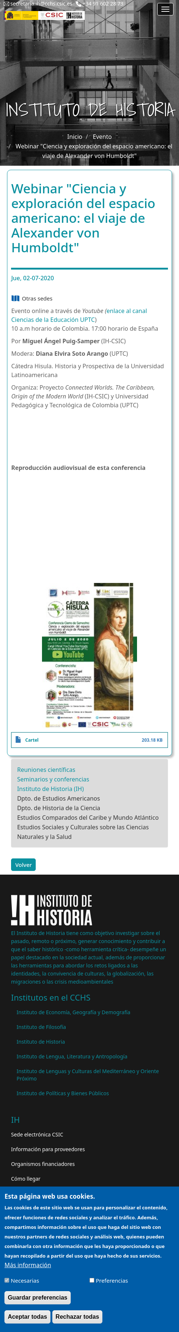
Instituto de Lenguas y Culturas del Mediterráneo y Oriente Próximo (88, 1075)
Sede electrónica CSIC (37, 1134)
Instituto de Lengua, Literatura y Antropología (72, 1056)
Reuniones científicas (46, 770)
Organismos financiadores (43, 1163)
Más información (27, 1265)
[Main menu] (165, 9)
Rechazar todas (77, 1317)
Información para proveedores (48, 1149)
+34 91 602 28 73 (103, 3)
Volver (23, 864)
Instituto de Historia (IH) (50, 789)
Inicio (75, 137)
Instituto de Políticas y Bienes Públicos (63, 1093)
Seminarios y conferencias (53, 779)
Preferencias (112, 1280)
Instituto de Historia (41, 1041)
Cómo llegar (26, 1178)
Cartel (31, 740)
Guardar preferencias (37, 1297)
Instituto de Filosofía (41, 1026)
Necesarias (25, 1280)
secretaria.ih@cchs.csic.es (41, 3)
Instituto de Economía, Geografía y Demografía (73, 1012)
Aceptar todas (27, 1317)
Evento (102, 137)
